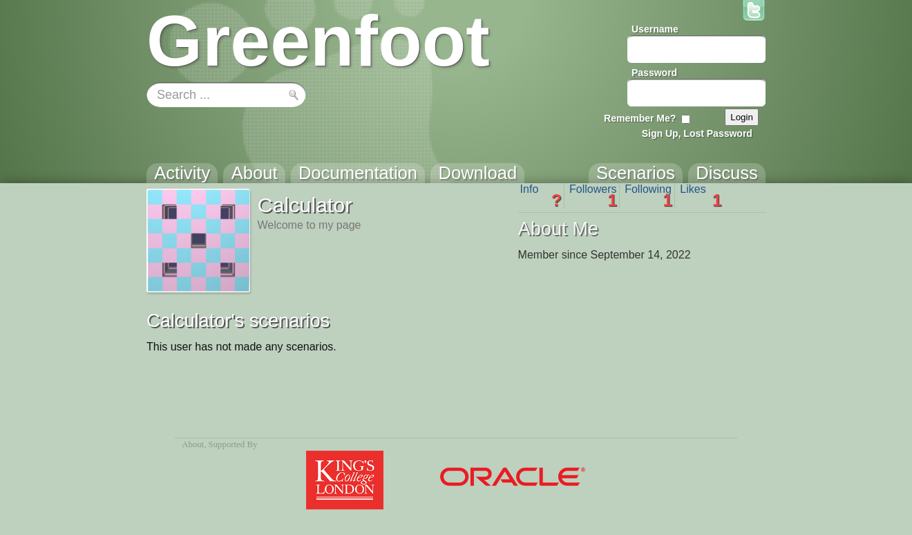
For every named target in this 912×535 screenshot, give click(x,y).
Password (654, 72)
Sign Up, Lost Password (697, 133)
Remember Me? (640, 118)
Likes (700, 195)
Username (654, 29)
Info (541, 195)
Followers (593, 195)
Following (648, 195)
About (193, 444)
